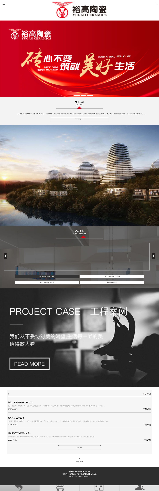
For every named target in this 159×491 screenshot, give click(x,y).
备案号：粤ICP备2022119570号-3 (79, 476)
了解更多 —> (79, 119)
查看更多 (79, 447)
